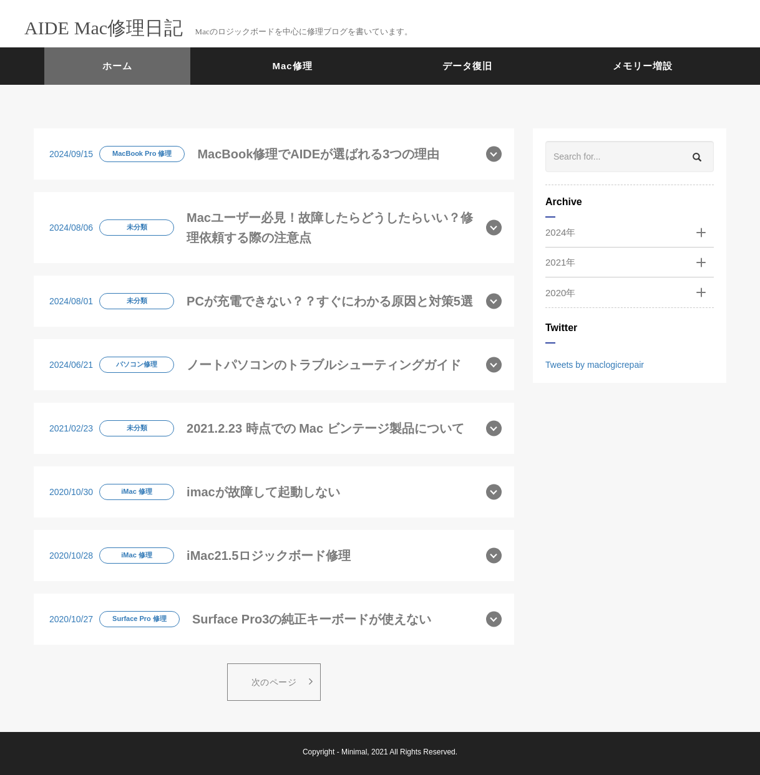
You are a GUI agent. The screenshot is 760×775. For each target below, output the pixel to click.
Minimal (354, 752)
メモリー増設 (643, 65)
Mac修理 (293, 65)
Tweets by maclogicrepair (594, 365)
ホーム (117, 65)
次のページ (282, 681)
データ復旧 (467, 65)
